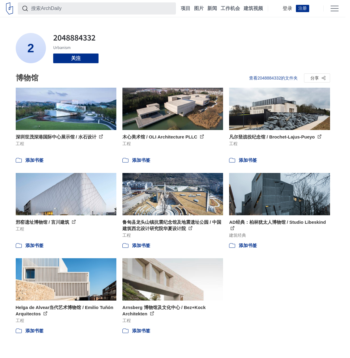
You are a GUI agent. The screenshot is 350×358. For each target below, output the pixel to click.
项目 (185, 8)
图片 (199, 8)
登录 (287, 8)
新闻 (212, 8)
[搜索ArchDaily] (101, 8)
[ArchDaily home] (9, 8)
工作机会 (230, 8)
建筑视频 (253, 8)
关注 (76, 58)
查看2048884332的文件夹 (273, 78)
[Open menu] (334, 8)
